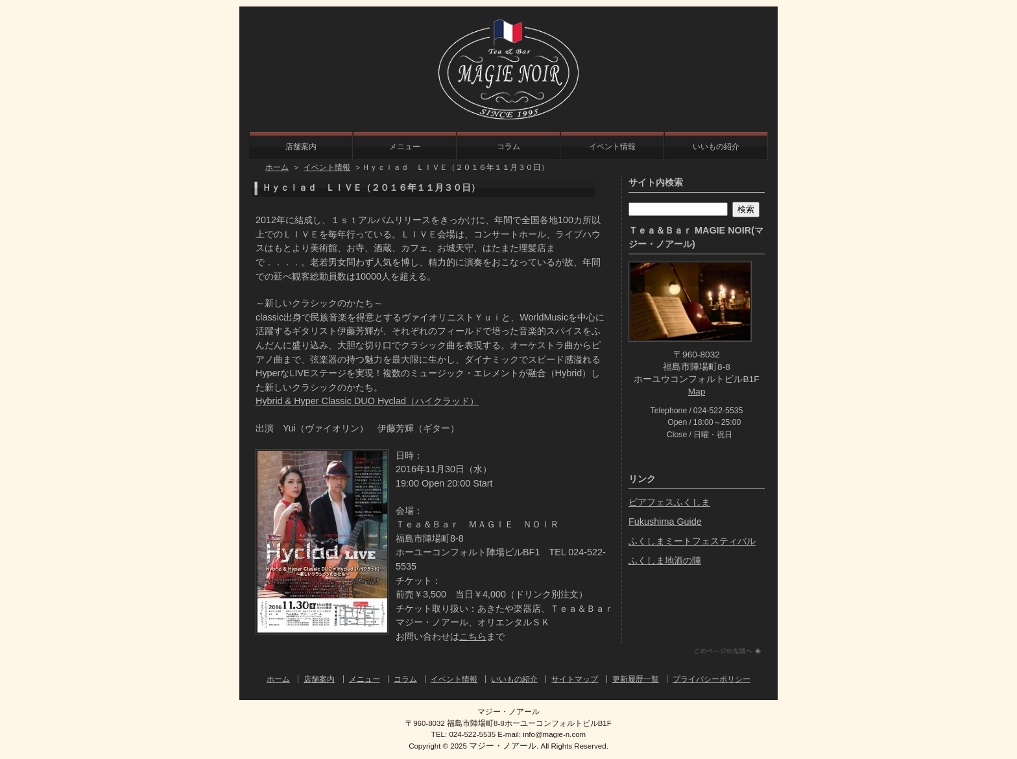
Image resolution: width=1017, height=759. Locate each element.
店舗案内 (301, 146)
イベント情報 (612, 146)
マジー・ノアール (502, 746)
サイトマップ (574, 679)
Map (697, 391)
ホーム (277, 167)
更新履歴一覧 (635, 679)
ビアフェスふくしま (669, 502)
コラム (508, 146)
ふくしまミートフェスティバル (692, 541)
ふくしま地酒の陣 (664, 560)
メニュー (404, 146)
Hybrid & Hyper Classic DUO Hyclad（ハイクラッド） (367, 401)
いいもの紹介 (716, 146)
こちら (472, 636)
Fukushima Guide (665, 521)
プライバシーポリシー (711, 679)
